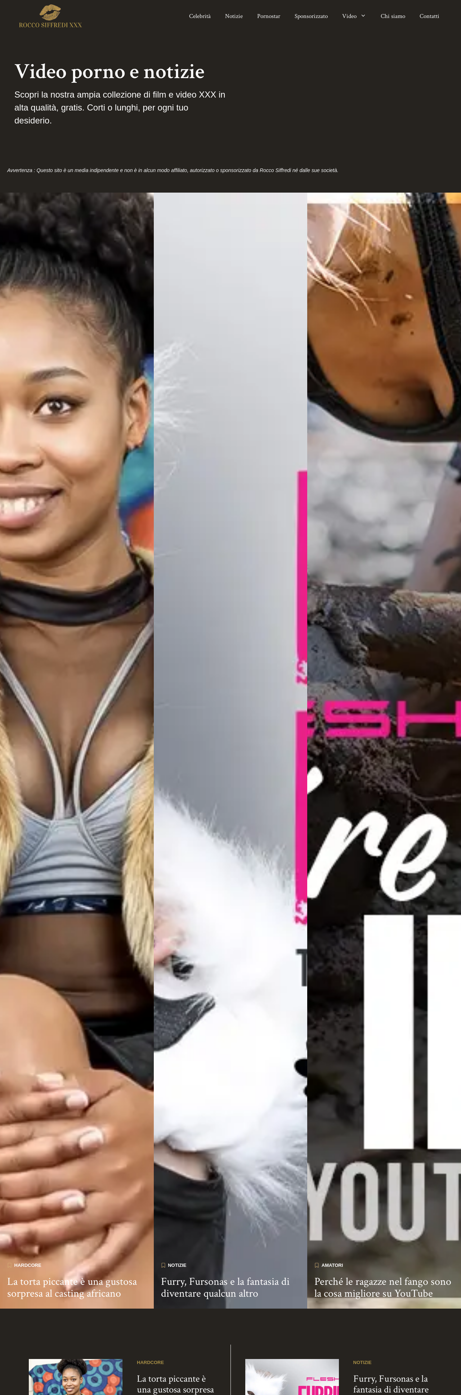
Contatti (429, 16)
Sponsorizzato (311, 16)
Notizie (234, 16)
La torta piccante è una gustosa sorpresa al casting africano (72, 1257)
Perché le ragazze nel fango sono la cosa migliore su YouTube (382, 1257)
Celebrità (200, 16)
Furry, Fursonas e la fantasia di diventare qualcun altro (225, 1257)
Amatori (332, 1234)
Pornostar (268, 16)
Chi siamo (393, 16)
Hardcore (27, 1234)
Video (357, 16)
